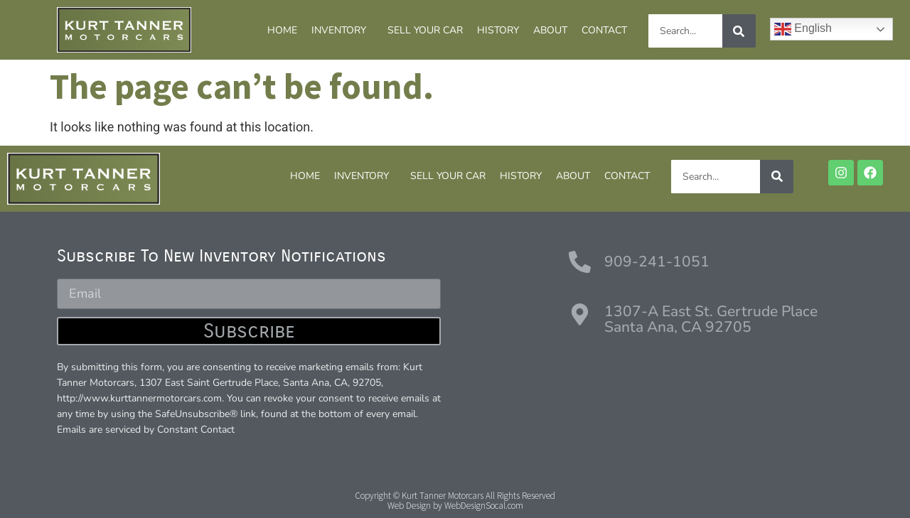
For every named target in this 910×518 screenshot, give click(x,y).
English (803, 29)
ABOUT (550, 30)
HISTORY (498, 30)
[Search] (739, 31)
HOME (282, 30)
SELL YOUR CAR (425, 30)
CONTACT (604, 30)
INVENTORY (342, 30)
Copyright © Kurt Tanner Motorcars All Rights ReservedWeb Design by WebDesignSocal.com (455, 501)
